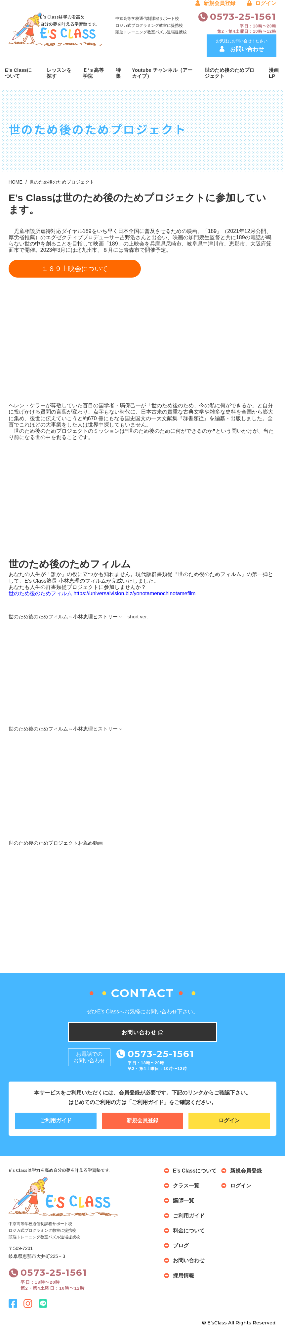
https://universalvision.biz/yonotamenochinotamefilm (134, 593)
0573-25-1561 (243, 16)
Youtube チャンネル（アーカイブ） (162, 73)
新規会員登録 (215, 3)
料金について (189, 1230)
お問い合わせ (189, 1260)
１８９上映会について (75, 268)
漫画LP (274, 73)
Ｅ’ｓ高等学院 (93, 73)
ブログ (181, 1245)
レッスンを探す (59, 73)
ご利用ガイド (56, 1121)
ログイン (261, 3)
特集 (118, 73)
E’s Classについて (18, 73)
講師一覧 (183, 1201)
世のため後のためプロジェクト (229, 73)
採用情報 (183, 1274)
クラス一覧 (186, 1186)
